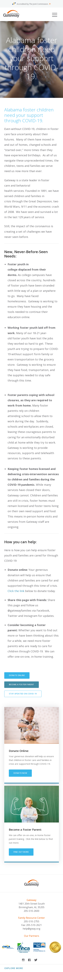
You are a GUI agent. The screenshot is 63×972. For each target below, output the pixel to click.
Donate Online (17, 675)
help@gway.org (31, 928)
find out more (21, 852)
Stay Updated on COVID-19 (23, 693)
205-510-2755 (31, 921)
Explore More (14, 968)
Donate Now (20, 773)
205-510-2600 (31, 911)
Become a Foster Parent (21, 684)
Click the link (16, 591)
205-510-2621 (34, 925)
